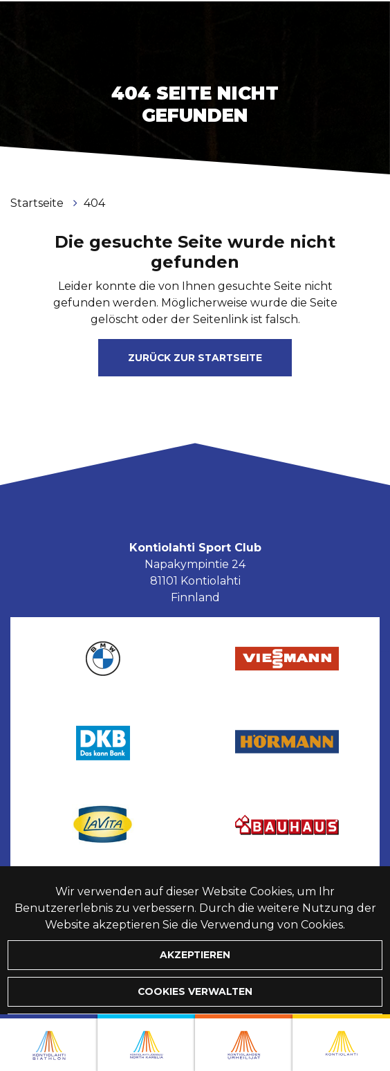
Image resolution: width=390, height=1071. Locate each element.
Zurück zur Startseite (195, 357)
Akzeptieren (195, 954)
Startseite (38, 203)
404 (94, 203)
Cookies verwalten (195, 991)
